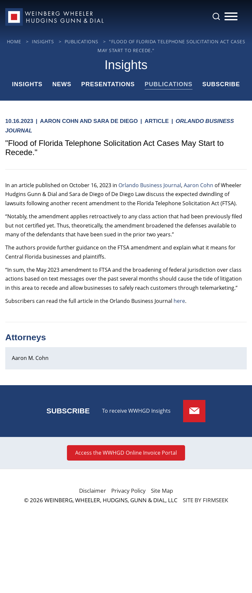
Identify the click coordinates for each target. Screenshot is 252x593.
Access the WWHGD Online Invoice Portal (126, 452)
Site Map (162, 490)
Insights (27, 84)
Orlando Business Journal (149, 185)
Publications (169, 84)
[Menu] (231, 17)
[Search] (216, 16)
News (61, 84)
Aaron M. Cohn (30, 358)
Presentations (108, 84)
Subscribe (221, 84)
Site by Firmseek (205, 500)
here (179, 301)
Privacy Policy (128, 490)
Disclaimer (92, 490)
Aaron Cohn (198, 185)
